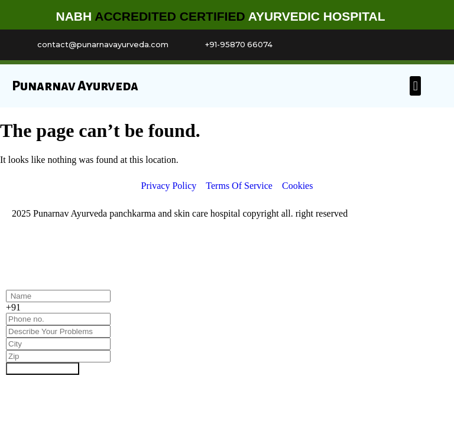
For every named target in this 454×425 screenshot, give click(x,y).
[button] (415, 86)
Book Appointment (42, 368)
